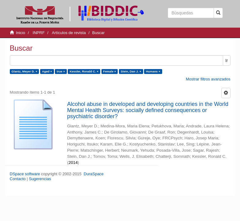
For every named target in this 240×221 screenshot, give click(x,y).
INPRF (39, 32)
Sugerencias (40, 178)
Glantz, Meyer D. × (24, 71)
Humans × (153, 71)
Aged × (47, 71)
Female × (109, 71)
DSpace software (25, 174)
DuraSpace (94, 174)
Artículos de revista (69, 32)
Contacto (18, 178)
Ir (226, 60)
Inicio (20, 32)
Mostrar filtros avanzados (208, 79)
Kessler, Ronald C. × (84, 71)
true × (61, 71)
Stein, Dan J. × (131, 71)
